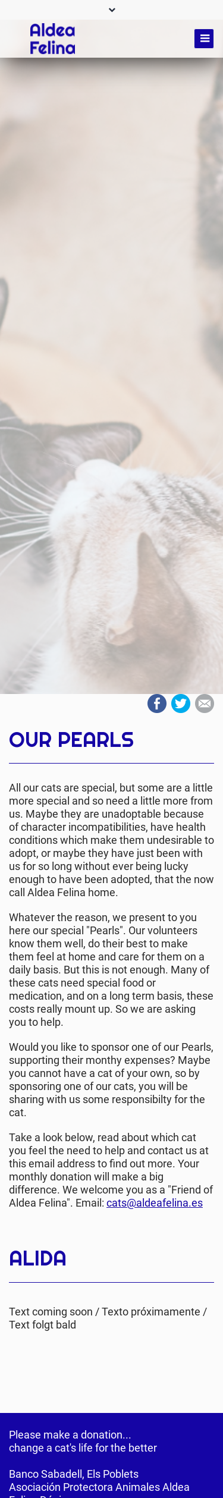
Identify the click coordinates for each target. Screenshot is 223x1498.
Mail (204, 703)
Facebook (157, 703)
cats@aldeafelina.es (154, 1202)
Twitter (180, 703)
